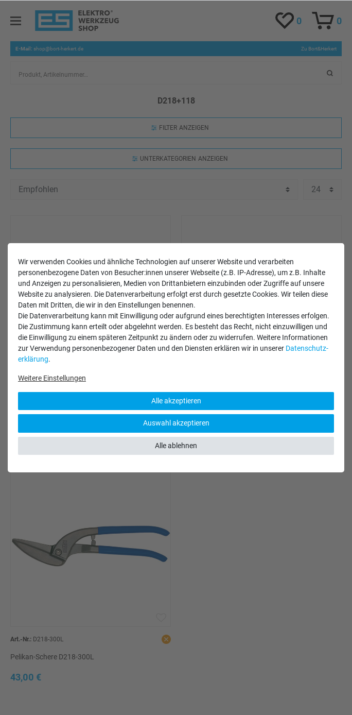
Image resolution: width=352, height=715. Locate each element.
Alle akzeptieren (176, 401)
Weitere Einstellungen (52, 378)
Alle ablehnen (176, 445)
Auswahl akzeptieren (176, 423)
